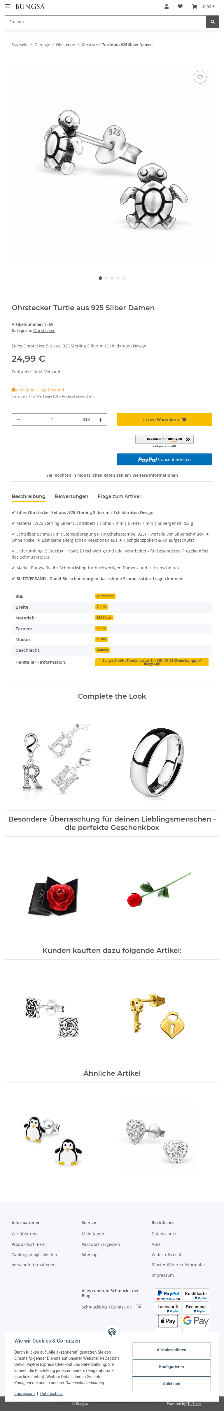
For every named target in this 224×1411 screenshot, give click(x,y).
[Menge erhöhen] (100, 419)
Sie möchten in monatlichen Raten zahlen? (112, 475)
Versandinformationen (34, 1264)
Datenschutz (164, 1234)
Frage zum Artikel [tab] (119, 496)
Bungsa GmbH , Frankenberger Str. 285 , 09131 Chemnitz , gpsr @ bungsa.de (152, 662)
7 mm (101, 607)
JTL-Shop (194, 1403)
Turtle (101, 639)
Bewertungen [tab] (71, 496)
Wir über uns (24, 1234)
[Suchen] (105, 21)
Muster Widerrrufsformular (178, 1264)
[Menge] (51, 419)
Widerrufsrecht (166, 1254)
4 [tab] (118, 278)
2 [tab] (106, 278)
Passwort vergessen (101, 1244)
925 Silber (104, 617)
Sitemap (90, 1254)
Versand (52, 372)
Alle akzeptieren (171, 1350)
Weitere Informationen (155, 475)
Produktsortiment (29, 1244)
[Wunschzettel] (180, 6)
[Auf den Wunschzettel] (200, 77)
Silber (101, 628)
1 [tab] (100, 278)
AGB (156, 1244)
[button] (166, 6)
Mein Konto (93, 1234)
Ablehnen (171, 1383)
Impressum (163, 1275)
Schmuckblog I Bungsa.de (112, 1307)
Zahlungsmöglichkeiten (34, 1254)
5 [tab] (123, 278)
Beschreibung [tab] (29, 496)
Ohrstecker (44, 330)
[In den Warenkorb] (16, 63)
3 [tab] (112, 278)
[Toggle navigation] (7, 3)
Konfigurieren (171, 1366)
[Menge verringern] (18, 419)
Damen (102, 650)
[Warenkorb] (203, 6)
